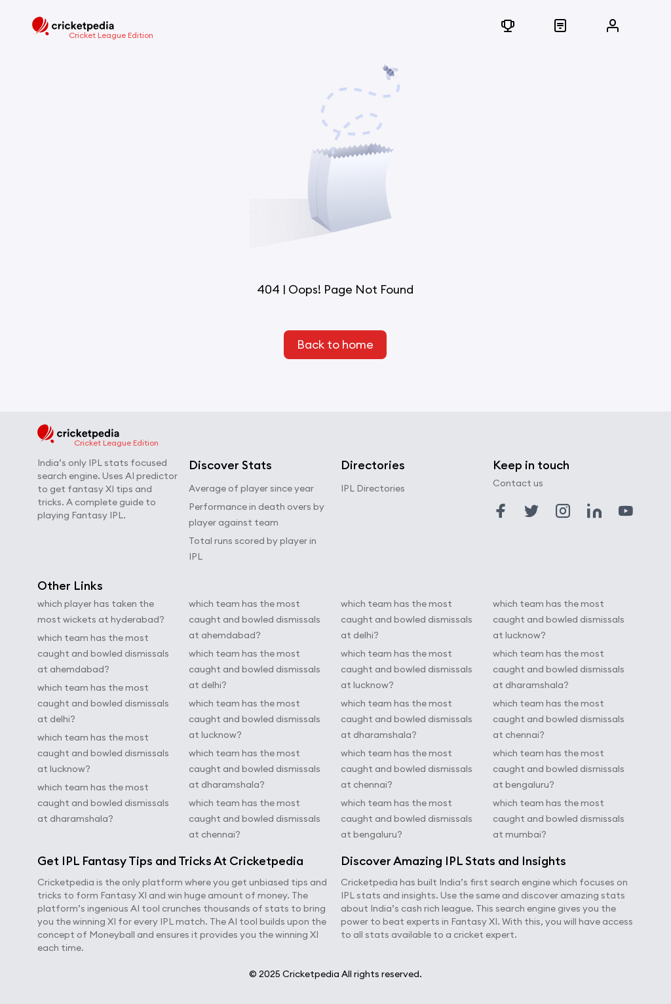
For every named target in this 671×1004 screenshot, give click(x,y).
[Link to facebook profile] (500, 511)
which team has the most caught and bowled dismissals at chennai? (254, 818)
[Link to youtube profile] (626, 511)
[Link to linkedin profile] (594, 511)
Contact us (518, 483)
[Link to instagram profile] (563, 511)
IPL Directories (373, 488)
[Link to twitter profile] (531, 511)
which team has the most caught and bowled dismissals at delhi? (103, 703)
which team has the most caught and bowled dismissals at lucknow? (103, 753)
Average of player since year (251, 488)
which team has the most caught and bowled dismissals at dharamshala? (103, 802)
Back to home (335, 344)
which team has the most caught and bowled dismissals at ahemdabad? (103, 653)
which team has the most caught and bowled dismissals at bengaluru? (406, 818)
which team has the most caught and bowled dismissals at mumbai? (558, 818)
